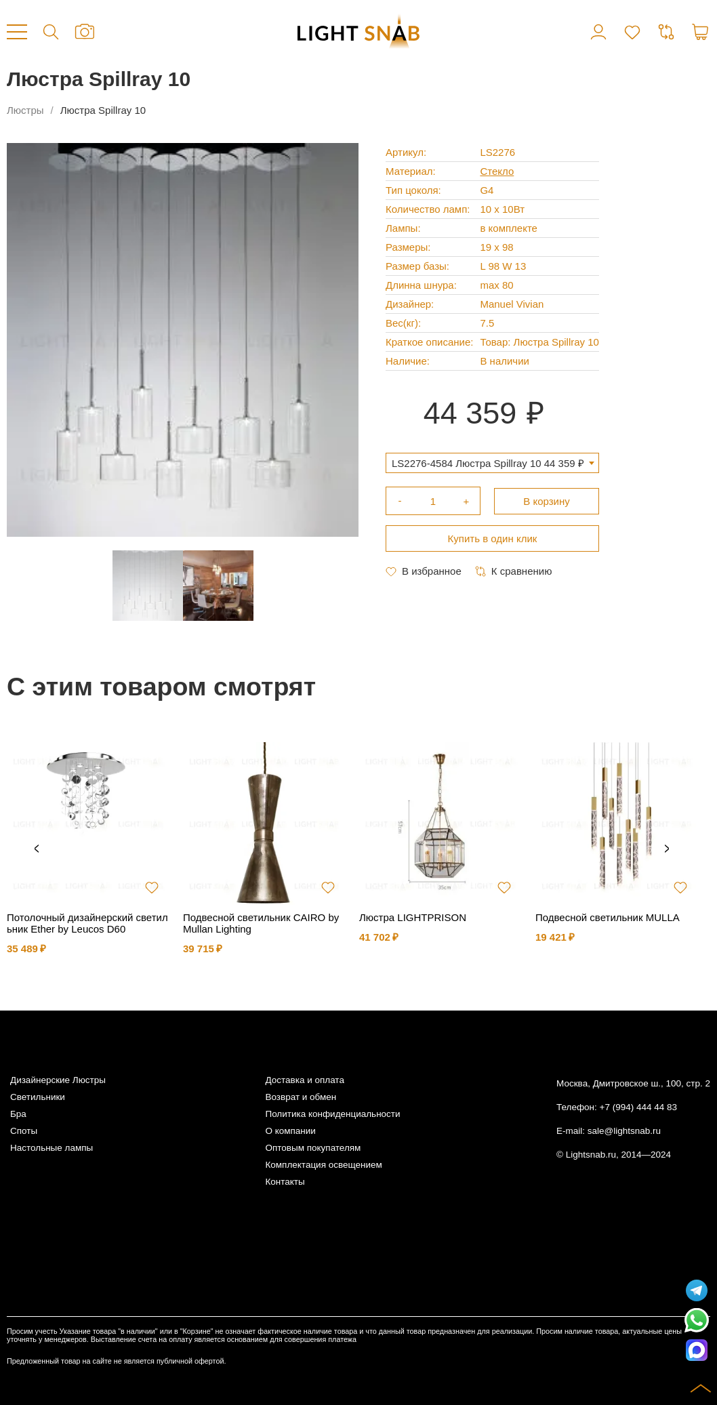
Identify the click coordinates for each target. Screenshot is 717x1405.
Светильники (37, 1097)
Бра (18, 1114)
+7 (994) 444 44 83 (638, 1107)
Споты (23, 1131)
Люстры (25, 110)
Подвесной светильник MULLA (607, 917)
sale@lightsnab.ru (624, 1131)
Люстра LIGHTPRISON (412, 917)
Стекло (497, 171)
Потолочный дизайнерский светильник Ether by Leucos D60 (87, 923)
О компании (290, 1131)
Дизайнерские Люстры (58, 1080)
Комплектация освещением (323, 1165)
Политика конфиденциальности (332, 1114)
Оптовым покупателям (313, 1148)
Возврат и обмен (300, 1097)
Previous (36, 849)
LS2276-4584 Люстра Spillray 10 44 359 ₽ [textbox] (488, 463)
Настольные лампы (51, 1148)
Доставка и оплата (304, 1080)
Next (667, 849)
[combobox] (492, 463)
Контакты (284, 1182)
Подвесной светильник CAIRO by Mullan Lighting (261, 923)
